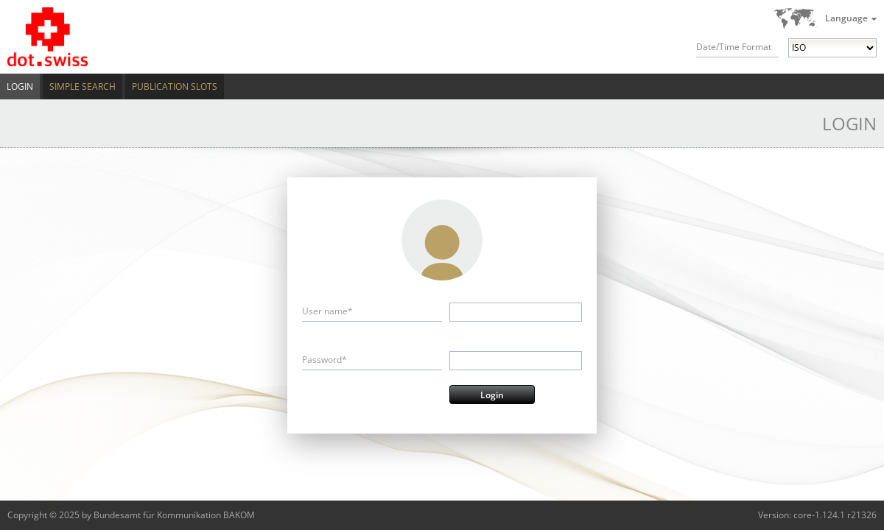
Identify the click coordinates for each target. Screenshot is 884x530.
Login (20, 86)
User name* (327, 311)
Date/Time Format (733, 46)
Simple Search (82, 86)
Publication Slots (174, 86)
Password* (324, 359)
